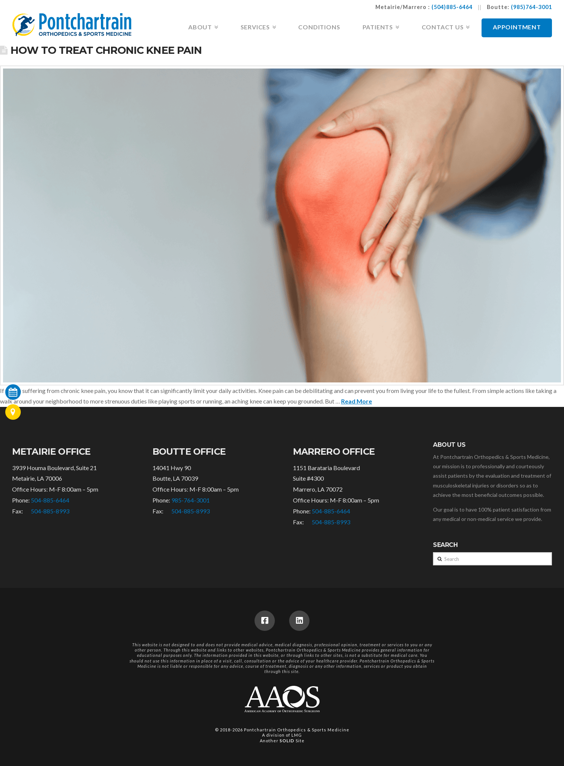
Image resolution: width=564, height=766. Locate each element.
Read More (356, 401)
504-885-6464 (50, 500)
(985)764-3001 (531, 7)
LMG (296, 734)
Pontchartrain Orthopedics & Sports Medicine (296, 729)
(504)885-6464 (452, 7)
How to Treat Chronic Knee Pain (106, 50)
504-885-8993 (50, 511)
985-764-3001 (190, 500)
